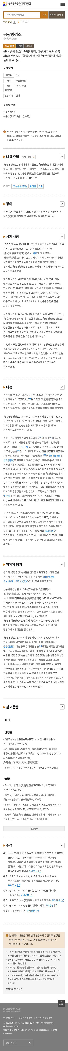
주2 (41, 437)
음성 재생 (26, 156)
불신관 (33, 186)
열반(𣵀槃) (54, 455)
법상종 (6, 495)
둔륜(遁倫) (8, 646)
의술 (40, 186)
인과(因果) (8, 460)
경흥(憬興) (48, 576)
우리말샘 (33, 871)
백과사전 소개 (8, 1017)
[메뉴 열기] (62, 4)
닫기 (62, 156)
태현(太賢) (21, 581)
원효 (35, 253)
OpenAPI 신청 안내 (44, 1017)
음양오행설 (50, 530)
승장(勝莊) (8, 581)
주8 (40, 646)
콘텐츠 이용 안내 (13, 989)
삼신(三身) (23, 447)
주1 (29, 399)
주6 (18, 451)
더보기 (33, 828)
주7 (44, 455)
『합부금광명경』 (19, 186)
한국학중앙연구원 (12, 1010)
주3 (51, 437)
